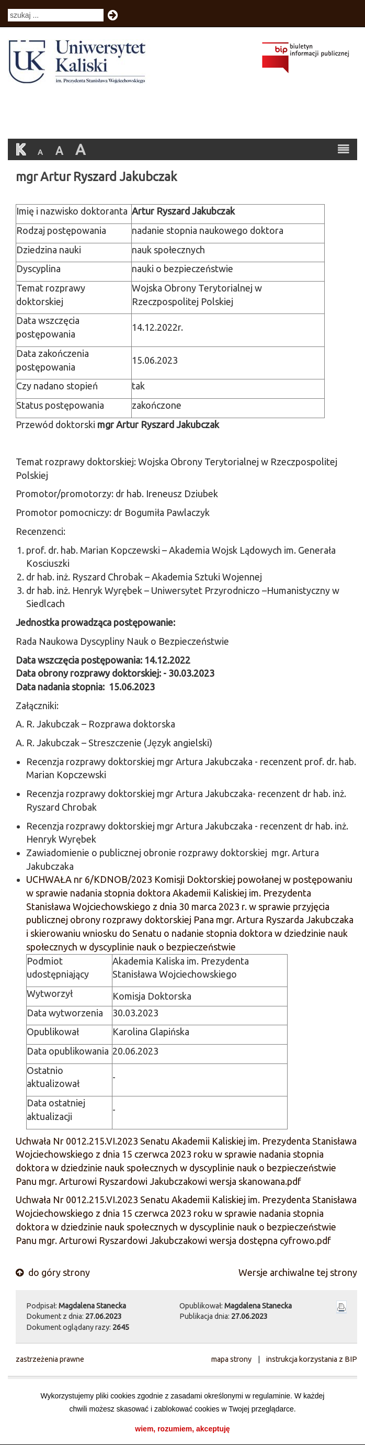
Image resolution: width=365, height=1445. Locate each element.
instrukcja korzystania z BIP (311, 1359)
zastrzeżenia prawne (50, 1359)
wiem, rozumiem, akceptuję (182, 1429)
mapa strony (231, 1359)
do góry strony (53, 1272)
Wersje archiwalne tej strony (297, 1272)
